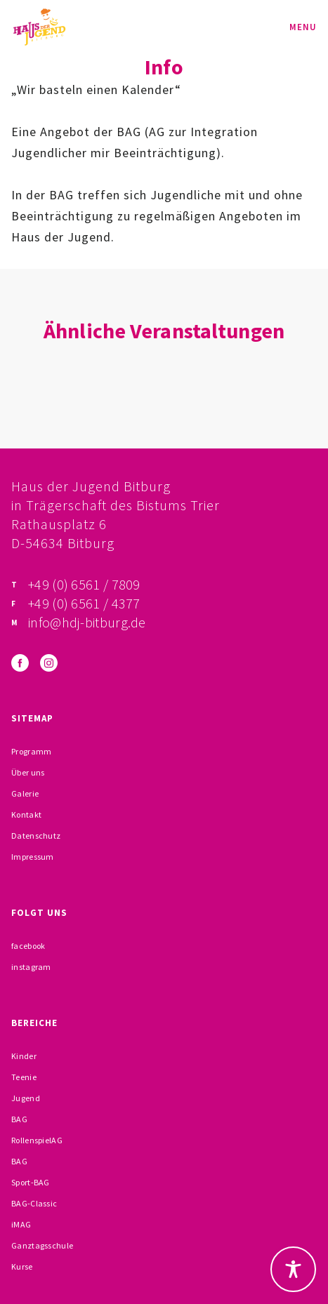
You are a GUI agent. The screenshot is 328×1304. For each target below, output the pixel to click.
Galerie (25, 793)
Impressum (32, 856)
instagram (31, 967)
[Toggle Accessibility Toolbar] (293, 1269)
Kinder (24, 1056)
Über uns (27, 772)
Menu (303, 27)
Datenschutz (35, 835)
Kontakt (26, 814)
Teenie (24, 1077)
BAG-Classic (34, 1203)
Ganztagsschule (42, 1245)
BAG (19, 1119)
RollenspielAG (37, 1140)
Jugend (25, 1098)
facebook (28, 945)
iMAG (21, 1224)
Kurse (22, 1266)
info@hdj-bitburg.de (87, 622)
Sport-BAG (30, 1182)
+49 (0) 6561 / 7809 (84, 584)
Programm (31, 751)
